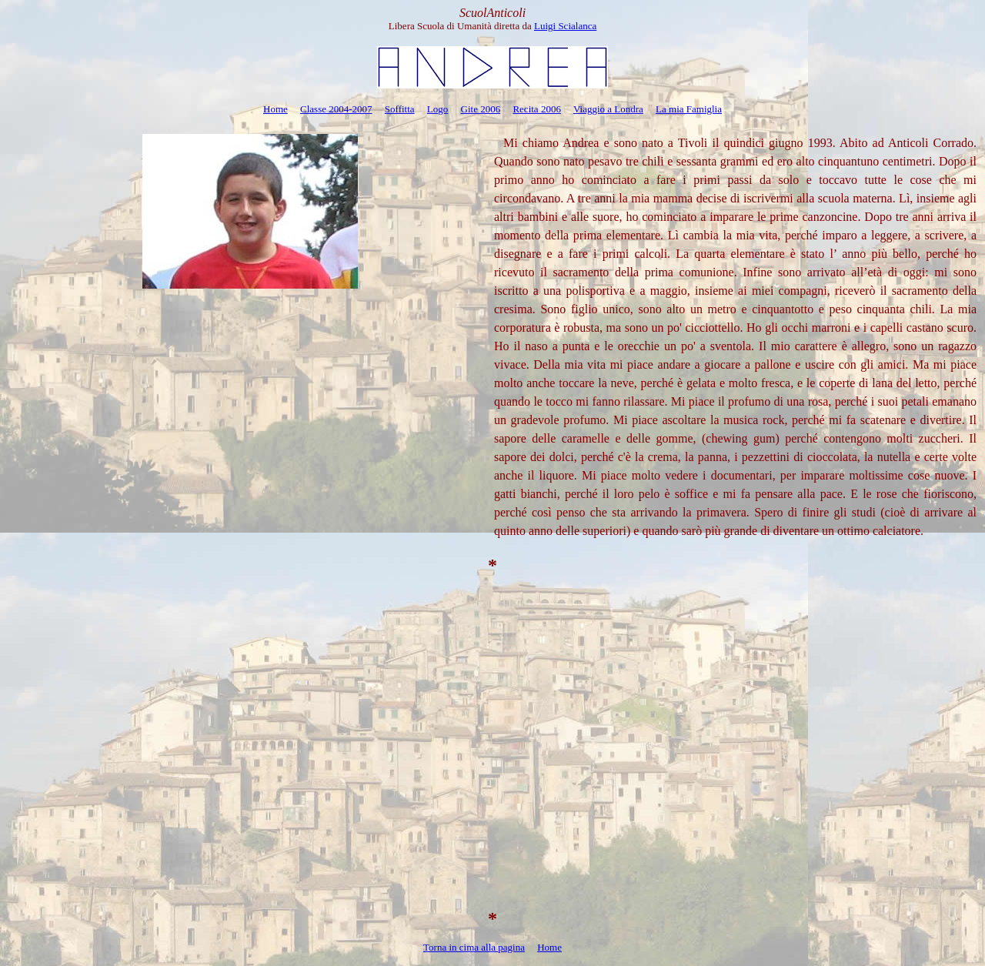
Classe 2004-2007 (336, 109)
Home (275, 109)
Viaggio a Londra (608, 109)
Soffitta (400, 109)
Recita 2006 (536, 109)
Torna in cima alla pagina (474, 947)
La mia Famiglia (689, 109)
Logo (437, 109)
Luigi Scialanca (565, 26)
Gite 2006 (481, 109)
